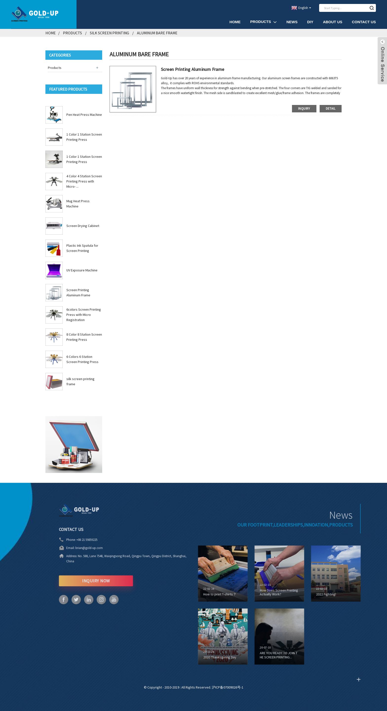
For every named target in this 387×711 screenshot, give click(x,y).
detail (330, 108)
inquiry (304, 108)
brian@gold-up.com (74, 548)
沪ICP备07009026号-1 (227, 687)
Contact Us (364, 22)
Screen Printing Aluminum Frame (192, 69)
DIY (310, 22)
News (291, 22)
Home (235, 22)
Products (263, 22)
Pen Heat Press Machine (84, 114)
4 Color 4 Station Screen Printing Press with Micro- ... (84, 181)
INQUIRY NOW (81, 581)
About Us (332, 22)
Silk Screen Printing (109, 32)
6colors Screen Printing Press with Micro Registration (83, 314)
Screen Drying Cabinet (82, 225)
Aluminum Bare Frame (157, 32)
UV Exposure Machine (81, 270)
